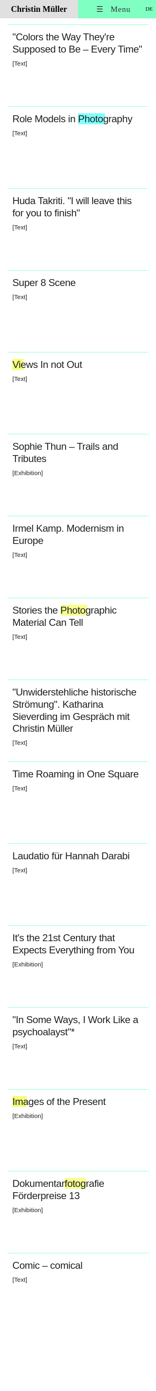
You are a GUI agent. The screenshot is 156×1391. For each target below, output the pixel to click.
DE (149, 9)
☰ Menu (113, 9)
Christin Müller (39, 8)
